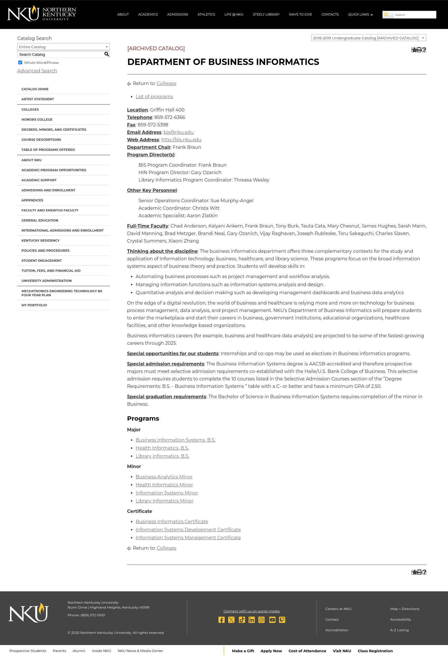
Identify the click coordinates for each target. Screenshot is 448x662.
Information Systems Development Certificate (188, 529)
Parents (59, 650)
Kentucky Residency (41, 240)
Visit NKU (342, 650)
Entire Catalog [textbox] (32, 47)
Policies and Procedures (45, 251)
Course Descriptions (41, 140)
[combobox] (368, 37)
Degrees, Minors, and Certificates (54, 130)
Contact (332, 619)
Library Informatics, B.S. (162, 456)
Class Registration (375, 650)
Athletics (206, 14)
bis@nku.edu (179, 132)
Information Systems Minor (167, 493)
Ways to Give (300, 14)
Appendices (32, 200)
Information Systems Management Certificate (188, 537)
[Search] (388, 14)
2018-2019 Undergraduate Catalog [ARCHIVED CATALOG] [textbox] (366, 38)
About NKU (32, 160)
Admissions (177, 14)
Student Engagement (42, 261)
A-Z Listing (399, 630)
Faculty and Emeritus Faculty (50, 210)
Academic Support (39, 180)
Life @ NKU (234, 14)
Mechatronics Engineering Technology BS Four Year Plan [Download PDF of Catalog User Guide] (62, 293)
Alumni (79, 650)
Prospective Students (27, 650)
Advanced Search (37, 71)
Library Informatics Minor (164, 501)
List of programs (154, 96)
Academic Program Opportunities (54, 170)
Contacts (330, 14)
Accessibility (400, 619)
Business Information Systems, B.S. (176, 440)
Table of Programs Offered (48, 150)
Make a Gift (243, 650)
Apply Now (271, 650)
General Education (40, 220)
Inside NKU (101, 650)
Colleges (30, 109)
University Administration (47, 281)
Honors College (37, 120)
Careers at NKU (338, 609)
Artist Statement (38, 99)
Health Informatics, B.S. (162, 448)
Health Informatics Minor (164, 485)
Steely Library (266, 14)
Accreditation (337, 630)
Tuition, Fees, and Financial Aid (51, 271)
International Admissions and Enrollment (63, 230)
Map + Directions (404, 609)
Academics (148, 14)
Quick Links (360, 14)
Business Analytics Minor (164, 477)
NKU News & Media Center (140, 650)
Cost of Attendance (307, 650)
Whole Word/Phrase (41, 62)
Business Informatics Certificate (172, 521)
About (123, 14)
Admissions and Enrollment (48, 190)
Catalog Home (35, 89)
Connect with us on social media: (252, 611)
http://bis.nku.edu (181, 140)
